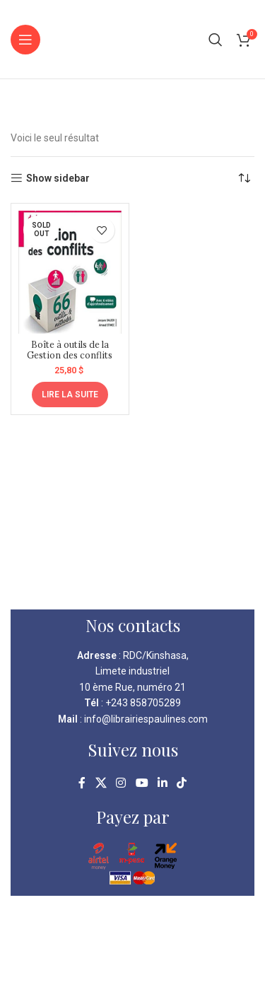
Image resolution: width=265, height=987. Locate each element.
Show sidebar (58, 178)
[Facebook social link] (81, 783)
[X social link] (100, 783)
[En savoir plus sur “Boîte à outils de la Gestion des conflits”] (70, 394)
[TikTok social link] (181, 783)
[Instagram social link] (121, 783)
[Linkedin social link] (162, 783)
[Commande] (243, 178)
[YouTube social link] (142, 783)
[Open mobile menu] (25, 39)
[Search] (215, 39)
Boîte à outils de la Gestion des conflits (69, 350)
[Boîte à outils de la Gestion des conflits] (70, 272)
